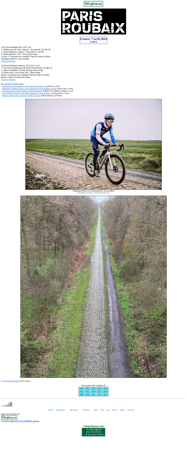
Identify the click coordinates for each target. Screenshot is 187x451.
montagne (114, 409)
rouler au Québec (73, 409)
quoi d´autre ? (131, 409)
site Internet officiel (12, 381)
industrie (122, 409)
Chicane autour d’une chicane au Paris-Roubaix (22, 91)
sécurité (96, 409)
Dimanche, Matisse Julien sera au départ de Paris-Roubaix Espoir (29, 89)
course (102, 409)
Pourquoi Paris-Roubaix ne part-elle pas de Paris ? (23, 86)
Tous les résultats (8, 61)
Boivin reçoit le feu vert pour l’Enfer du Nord (21, 95)
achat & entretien (60, 409)
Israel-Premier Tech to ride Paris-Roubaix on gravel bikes (26, 93)
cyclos (107, 409)
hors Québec (86, 409)
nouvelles (50, 409)
